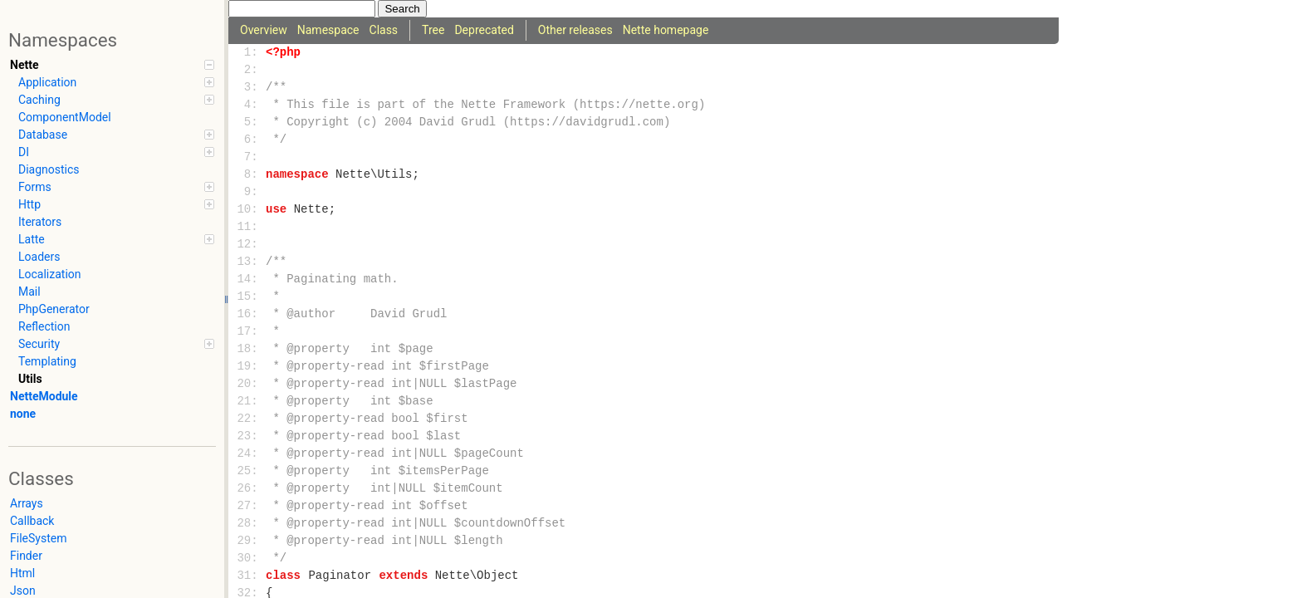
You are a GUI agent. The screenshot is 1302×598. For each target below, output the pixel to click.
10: (247, 210)
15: (247, 297)
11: (247, 227)
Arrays (26, 503)
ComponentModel (64, 117)
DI (116, 152)
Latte (116, 239)
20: (247, 384)
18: (247, 349)
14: (247, 279)
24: (247, 454)
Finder (26, 555)
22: (247, 419)
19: (247, 367)
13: (247, 262)
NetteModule (44, 396)
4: (247, 105)
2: (247, 70)
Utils (30, 378)
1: (247, 53)
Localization (49, 274)
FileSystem (38, 538)
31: (247, 576)
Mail (29, 291)
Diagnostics (49, 169)
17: (247, 332)
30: (247, 558)
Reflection (44, 326)
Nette (112, 64)
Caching (116, 99)
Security (116, 343)
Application (116, 82)
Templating (47, 361)
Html (22, 573)
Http (116, 204)
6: (247, 140)
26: (247, 489)
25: (247, 471)
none (23, 413)
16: (247, 314)
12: (247, 244)
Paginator (339, 576)
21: (247, 401)
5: (247, 122)
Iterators (39, 221)
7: (247, 157)
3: (247, 88)
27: (247, 506)
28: (247, 524)
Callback (32, 520)
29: (247, 541)
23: (247, 436)
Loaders (39, 256)
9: (247, 192)
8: (247, 175)
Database (116, 134)
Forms (116, 187)
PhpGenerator (54, 309)
